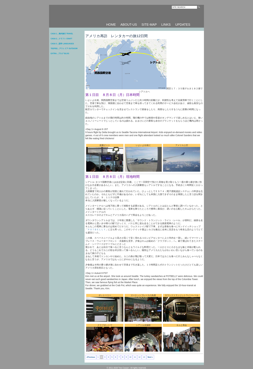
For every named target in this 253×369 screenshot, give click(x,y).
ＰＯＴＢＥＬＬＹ (97, 229)
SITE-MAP (149, 24)
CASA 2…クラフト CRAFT (61, 39)
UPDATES (182, 24)
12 (139, 357)
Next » (150, 357)
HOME (111, 24)
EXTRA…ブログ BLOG (60, 53)
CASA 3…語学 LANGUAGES (62, 44)
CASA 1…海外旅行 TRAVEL (62, 34)
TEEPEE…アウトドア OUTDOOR (64, 48)
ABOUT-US (128, 24)
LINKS (166, 24)
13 (144, 357)
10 (130, 357)
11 (135, 357)
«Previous (90, 357)
